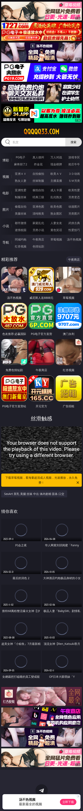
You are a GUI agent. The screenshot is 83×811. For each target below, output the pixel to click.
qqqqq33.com (41, 132)
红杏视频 (20, 246)
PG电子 (20, 157)
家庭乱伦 (38, 223)
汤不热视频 (74, 239)
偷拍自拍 (38, 190)
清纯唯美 (38, 213)
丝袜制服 (38, 181)
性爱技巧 (74, 230)
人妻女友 (56, 223)
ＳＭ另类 (74, 181)
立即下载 (68, 802)
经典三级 (38, 197)
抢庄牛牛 (74, 164)
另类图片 (74, 213)
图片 (5, 209)
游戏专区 (74, 157)
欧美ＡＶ (56, 174)
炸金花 (38, 164)
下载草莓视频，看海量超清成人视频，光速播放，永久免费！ (42, 480)
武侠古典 (74, 223)
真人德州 (38, 157)
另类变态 (74, 197)
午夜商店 (38, 239)
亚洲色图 (38, 206)
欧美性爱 (74, 190)
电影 (5, 193)
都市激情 (20, 223)
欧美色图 (56, 206)
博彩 (5, 160)
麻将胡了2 (20, 164)
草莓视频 (56, 239)
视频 (5, 176)
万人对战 (56, 157)
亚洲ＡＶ (20, 174)
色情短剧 (38, 246)
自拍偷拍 (38, 174)
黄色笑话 (56, 230)
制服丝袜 (20, 197)
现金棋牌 (56, 164)
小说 (5, 226)
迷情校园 (20, 230)
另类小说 (38, 230)
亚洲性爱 (20, 190)
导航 (5, 242)
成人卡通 (56, 190)
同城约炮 (20, 239)
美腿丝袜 (20, 213)
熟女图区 (56, 213)
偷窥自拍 (20, 206)
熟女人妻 (20, 181)
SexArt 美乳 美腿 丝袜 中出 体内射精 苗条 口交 (34, 494)
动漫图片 (74, 206)
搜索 (73, 142)
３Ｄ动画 (74, 174)
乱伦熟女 (56, 197)
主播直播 (56, 181)
